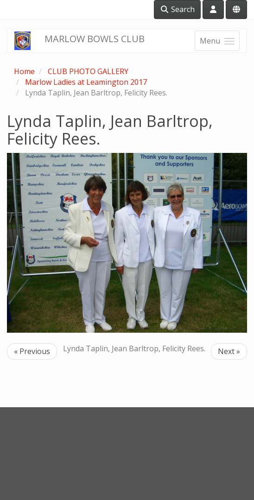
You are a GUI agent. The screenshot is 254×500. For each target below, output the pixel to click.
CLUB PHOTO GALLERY (88, 71)
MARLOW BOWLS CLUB (94, 38)
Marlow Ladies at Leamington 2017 (86, 82)
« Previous (32, 351)
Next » (229, 351)
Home (24, 71)
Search (177, 9)
